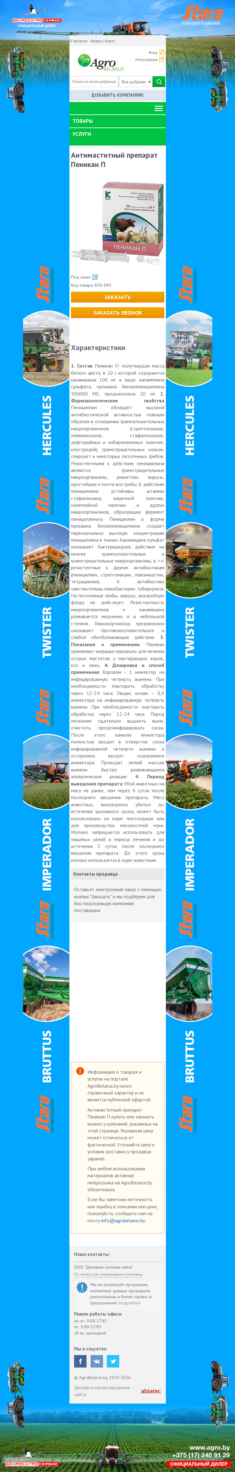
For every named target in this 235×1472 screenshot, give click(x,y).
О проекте (78, 41)
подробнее (130, 1303)
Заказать (117, 297)
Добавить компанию (117, 95)
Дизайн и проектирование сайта (102, 1390)
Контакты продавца (95, 874)
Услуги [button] (82, 134)
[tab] (117, 121)
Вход (153, 52)
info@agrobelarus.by (123, 1220)
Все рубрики (136, 82)
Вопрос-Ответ (103, 41)
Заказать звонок (117, 312)
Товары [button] (83, 121)
